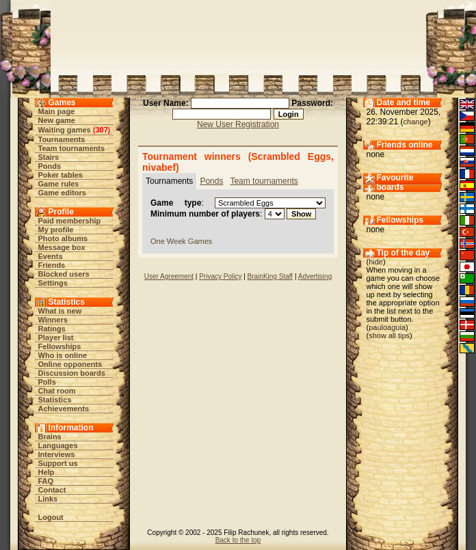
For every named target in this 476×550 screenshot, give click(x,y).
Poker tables (60, 175)
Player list (56, 337)
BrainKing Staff (270, 276)
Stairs (49, 157)
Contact (52, 490)
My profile (56, 229)
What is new (60, 311)
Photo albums (63, 238)
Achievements (64, 408)
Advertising (315, 276)
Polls (47, 382)
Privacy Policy (220, 276)
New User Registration (238, 124)
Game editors (62, 193)
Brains (50, 436)
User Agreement (169, 276)
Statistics (55, 400)
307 (101, 130)
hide (376, 262)
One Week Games (181, 241)
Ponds (50, 166)
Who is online (63, 355)
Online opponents (70, 364)
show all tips (389, 335)
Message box (61, 247)
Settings (53, 283)
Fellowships (59, 346)
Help (46, 472)
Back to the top (238, 540)
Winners (53, 320)
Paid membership (69, 221)
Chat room (57, 391)
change (416, 122)
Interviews (56, 454)
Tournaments (61, 139)
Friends (52, 265)
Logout (51, 517)
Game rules (58, 184)
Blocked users (64, 274)
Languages (58, 445)
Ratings (52, 329)
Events (50, 256)
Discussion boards (71, 373)
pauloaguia (387, 327)
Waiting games (64, 130)
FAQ (46, 481)
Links (48, 499)
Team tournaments (71, 148)
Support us (58, 463)
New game (56, 120)
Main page (56, 111)
